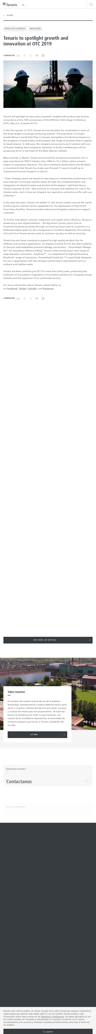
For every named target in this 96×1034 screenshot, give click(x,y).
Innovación (35, 29)
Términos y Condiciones (52, 1031)
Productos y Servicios (15, 29)
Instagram (48, 289)
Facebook (12, 289)
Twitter (22, 289)
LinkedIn (32, 289)
